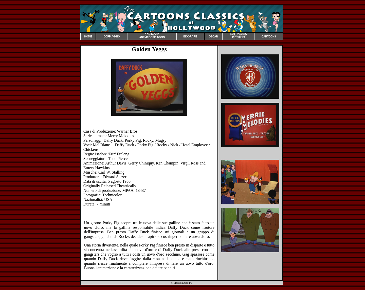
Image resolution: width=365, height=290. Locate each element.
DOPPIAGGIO (112, 36)
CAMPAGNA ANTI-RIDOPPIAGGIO (152, 36)
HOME (88, 36)
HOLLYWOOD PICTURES (238, 36)
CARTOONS (269, 36)
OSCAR (213, 36)
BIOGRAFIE (190, 36)
